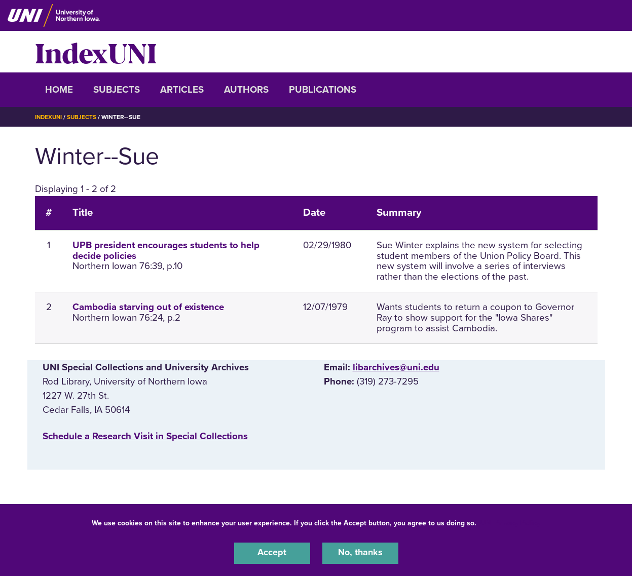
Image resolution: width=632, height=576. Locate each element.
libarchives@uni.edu (396, 367)
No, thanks (360, 552)
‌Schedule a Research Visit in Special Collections (145, 436)
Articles (182, 89)
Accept (272, 552)
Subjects (116, 89)
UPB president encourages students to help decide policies (165, 250)
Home (59, 89)
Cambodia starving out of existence (148, 307)
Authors (246, 89)
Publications (322, 89)
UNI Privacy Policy (510, 522)
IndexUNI (96, 51)
